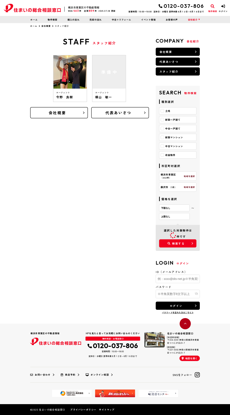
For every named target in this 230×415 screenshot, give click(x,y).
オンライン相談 (97, 374)
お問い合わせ (40, 374)
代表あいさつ (118, 112)
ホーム (34, 19)
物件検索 (52, 19)
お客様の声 (172, 19)
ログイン (176, 306)
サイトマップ (106, 409)
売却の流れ (96, 19)
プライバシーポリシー (83, 409)
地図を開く (190, 358)
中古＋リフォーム (121, 19)
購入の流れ (74, 19)
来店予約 (68, 374)
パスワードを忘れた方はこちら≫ (178, 312)
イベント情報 (148, 19)
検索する (176, 243)
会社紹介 (193, 19)
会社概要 (46, 25)
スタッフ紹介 (168, 71)
